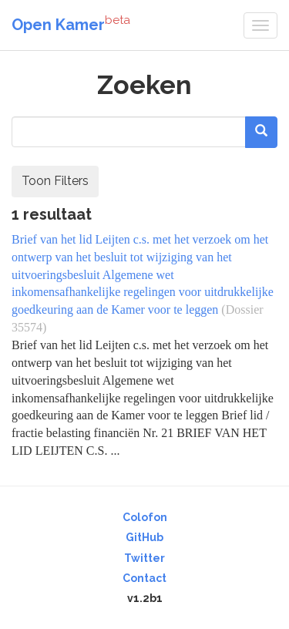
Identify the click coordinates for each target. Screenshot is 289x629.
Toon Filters (55, 180)
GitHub (144, 537)
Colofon (145, 517)
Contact (144, 578)
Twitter (144, 558)
